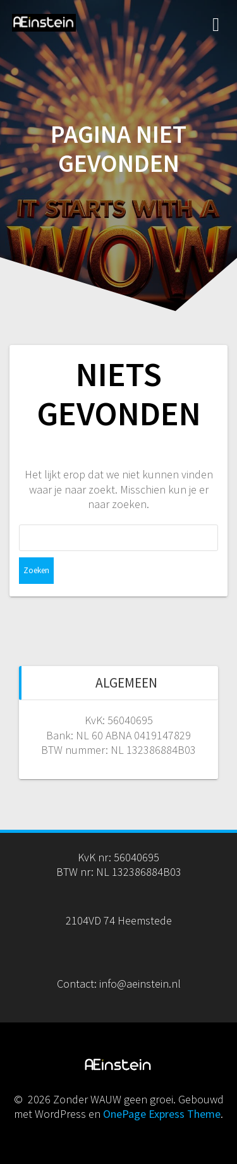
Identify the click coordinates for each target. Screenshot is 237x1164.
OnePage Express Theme (162, 1113)
